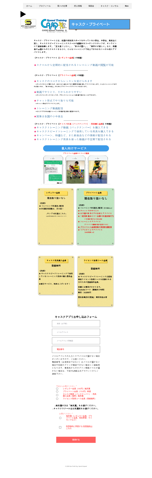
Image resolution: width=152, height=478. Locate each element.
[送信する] (76, 440)
